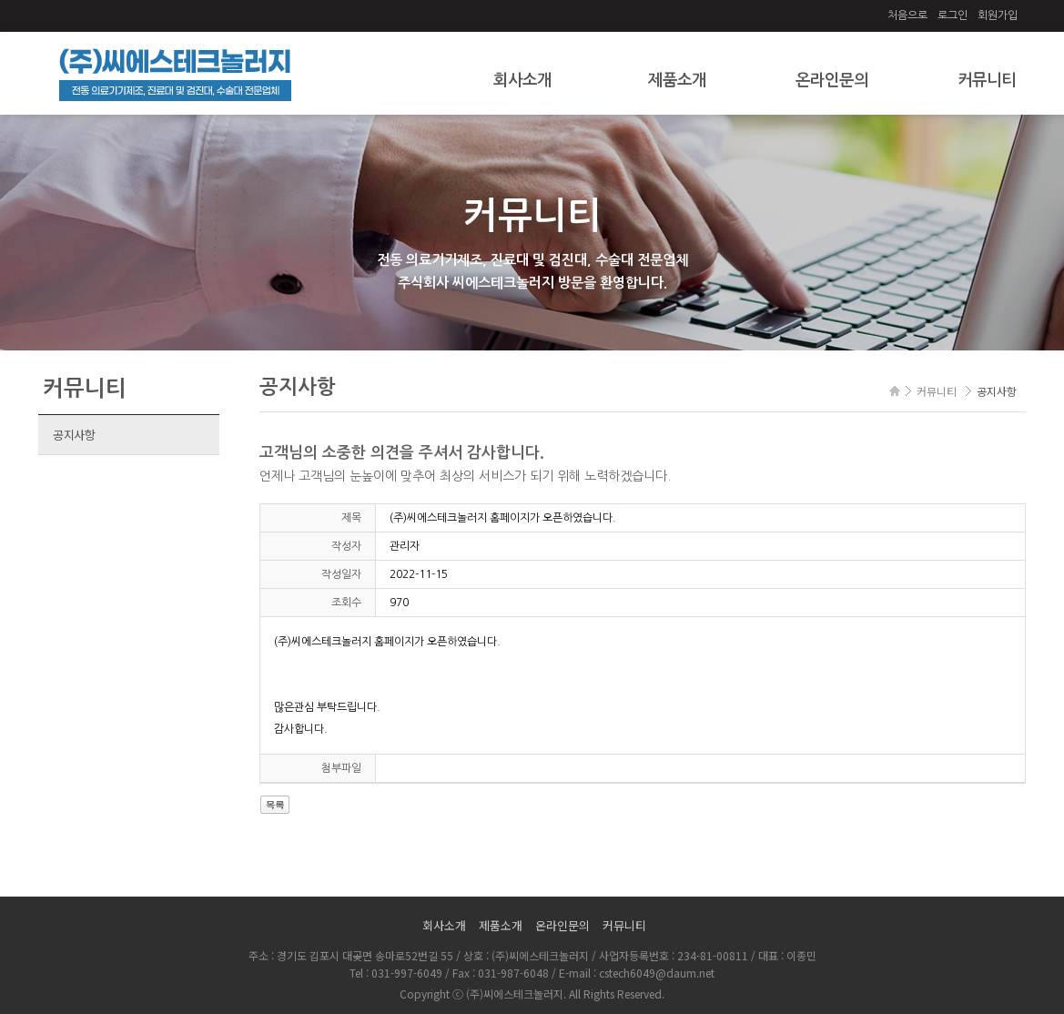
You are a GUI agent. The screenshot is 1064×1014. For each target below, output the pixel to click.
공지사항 (74, 434)
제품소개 (677, 80)
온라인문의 (831, 80)
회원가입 (998, 15)
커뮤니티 (987, 80)
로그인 (952, 15)
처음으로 (907, 15)
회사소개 (522, 80)
